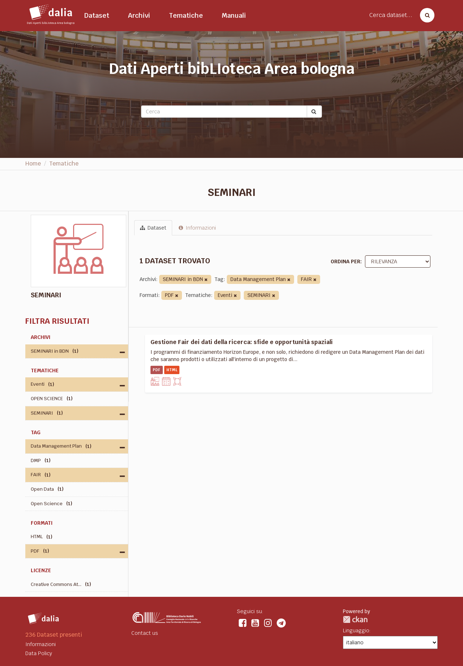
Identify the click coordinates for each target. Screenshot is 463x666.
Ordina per (345, 261)
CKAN (355, 619)
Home (33, 163)
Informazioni (197, 227)
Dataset (96, 15)
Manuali (234, 15)
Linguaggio (356, 630)
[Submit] (314, 111)
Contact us (144, 633)
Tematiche (186, 15)
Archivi (139, 15)
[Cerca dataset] (425, 15)
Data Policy (38, 653)
